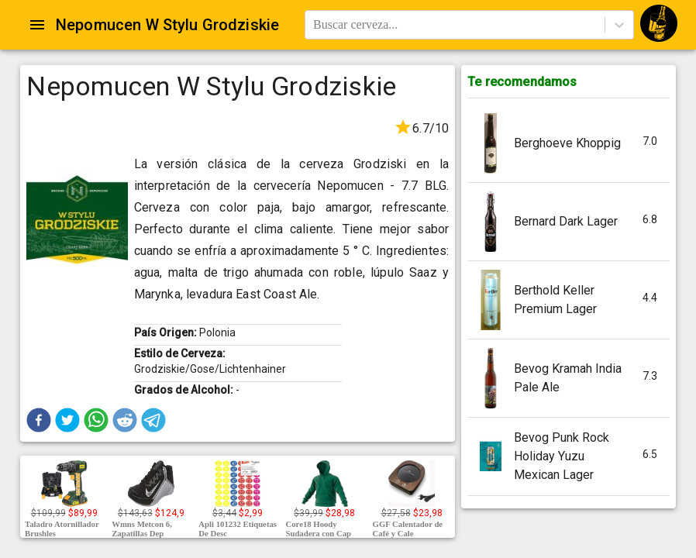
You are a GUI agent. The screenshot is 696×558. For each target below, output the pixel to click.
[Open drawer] (37, 24)
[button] (38, 420)
